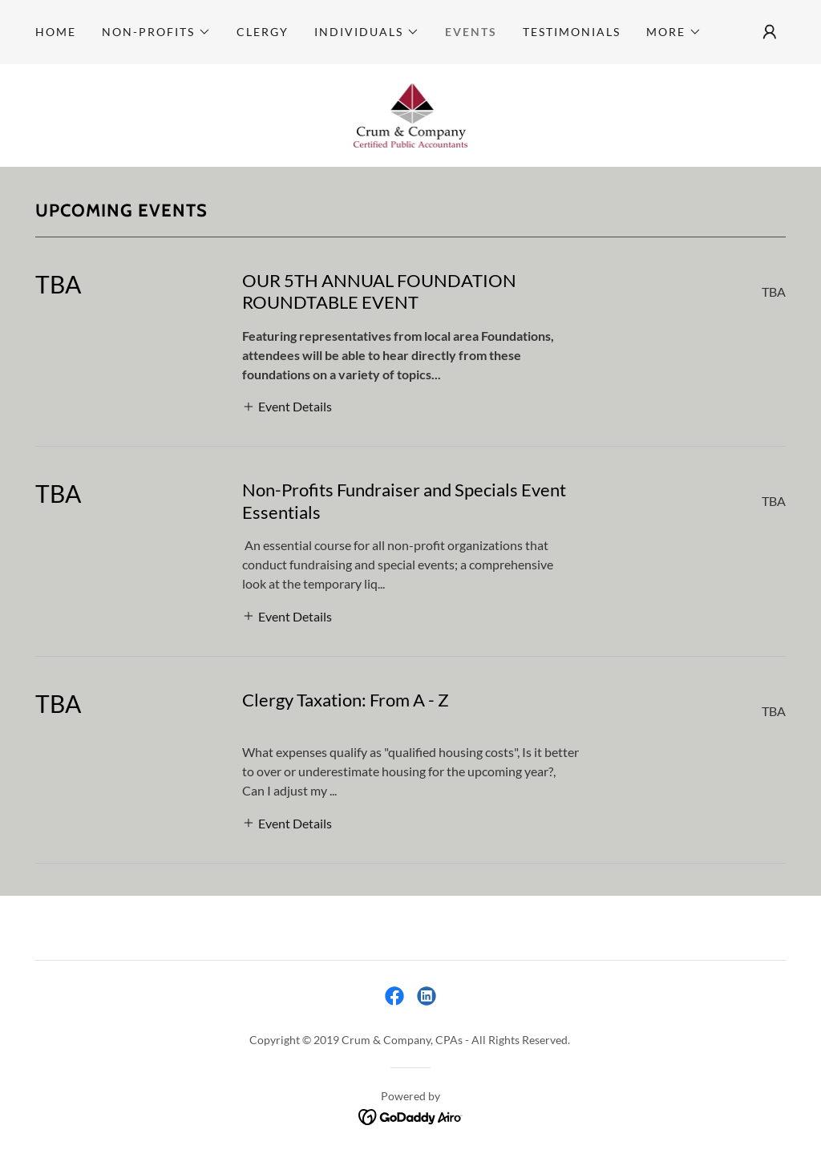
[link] (410, 113)
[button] (156, 32)
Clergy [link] (263, 31)
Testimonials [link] (572, 31)
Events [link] (471, 31)
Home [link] (55, 31)
